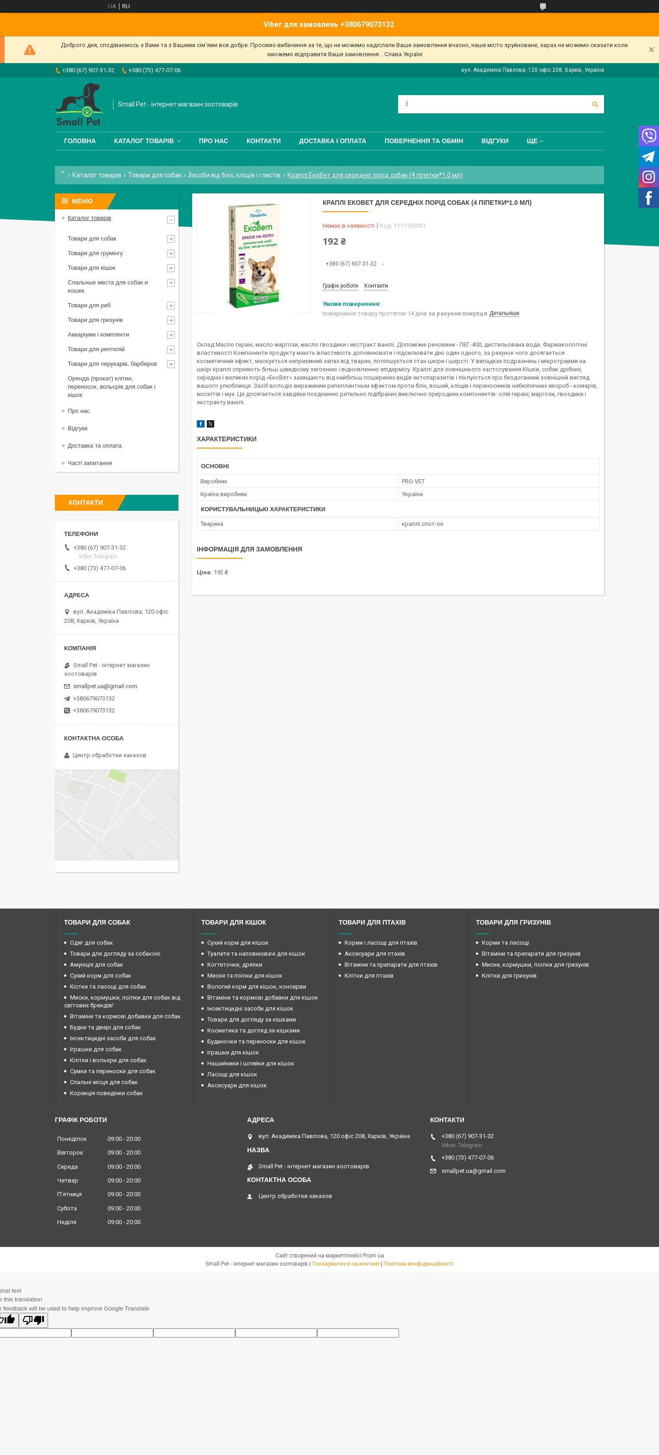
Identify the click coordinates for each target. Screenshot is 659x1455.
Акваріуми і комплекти (98, 334)
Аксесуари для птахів (375, 953)
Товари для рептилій (96, 349)
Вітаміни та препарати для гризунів (531, 953)
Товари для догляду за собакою (115, 953)
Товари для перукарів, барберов (112, 363)
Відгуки (494, 140)
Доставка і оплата (333, 140)
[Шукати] (595, 104)
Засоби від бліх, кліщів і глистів (234, 175)
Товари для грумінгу (95, 253)
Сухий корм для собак (100, 975)
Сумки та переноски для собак (113, 1071)
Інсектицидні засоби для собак (113, 1038)
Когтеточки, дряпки (234, 964)
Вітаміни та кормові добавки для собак (125, 1016)
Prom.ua (373, 1255)
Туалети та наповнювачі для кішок (256, 953)
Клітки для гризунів (509, 975)
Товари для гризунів (95, 319)
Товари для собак (155, 175)
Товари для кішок (91, 267)
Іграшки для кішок (233, 1052)
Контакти (264, 140)
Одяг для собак (91, 942)
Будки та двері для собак (105, 1027)
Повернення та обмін (423, 140)
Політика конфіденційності (419, 1264)
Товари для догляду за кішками (251, 1019)
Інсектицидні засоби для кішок (250, 1008)
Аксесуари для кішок (237, 1085)
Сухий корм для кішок (238, 942)
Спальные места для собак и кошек (108, 286)
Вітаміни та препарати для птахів (391, 964)
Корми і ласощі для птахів (381, 942)
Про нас (213, 140)
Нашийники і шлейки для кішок (250, 1063)
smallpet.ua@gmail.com (105, 686)
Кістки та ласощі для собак (108, 986)
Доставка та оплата (95, 445)
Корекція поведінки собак (106, 1093)
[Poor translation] (33, 1320)
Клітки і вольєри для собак (108, 1060)
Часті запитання (90, 463)
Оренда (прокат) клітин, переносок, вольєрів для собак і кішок (112, 386)
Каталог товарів (143, 140)
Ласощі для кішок (232, 1074)
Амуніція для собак (96, 964)
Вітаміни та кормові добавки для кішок (262, 997)
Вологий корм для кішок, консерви (256, 986)
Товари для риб (89, 305)
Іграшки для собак (96, 1049)
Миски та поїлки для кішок (244, 975)
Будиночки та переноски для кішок (256, 1041)
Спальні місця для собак (104, 1082)
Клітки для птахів (369, 975)
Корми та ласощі (505, 942)
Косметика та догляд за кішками (253, 1030)
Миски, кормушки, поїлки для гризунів (535, 964)
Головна (80, 140)
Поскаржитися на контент (345, 1264)
